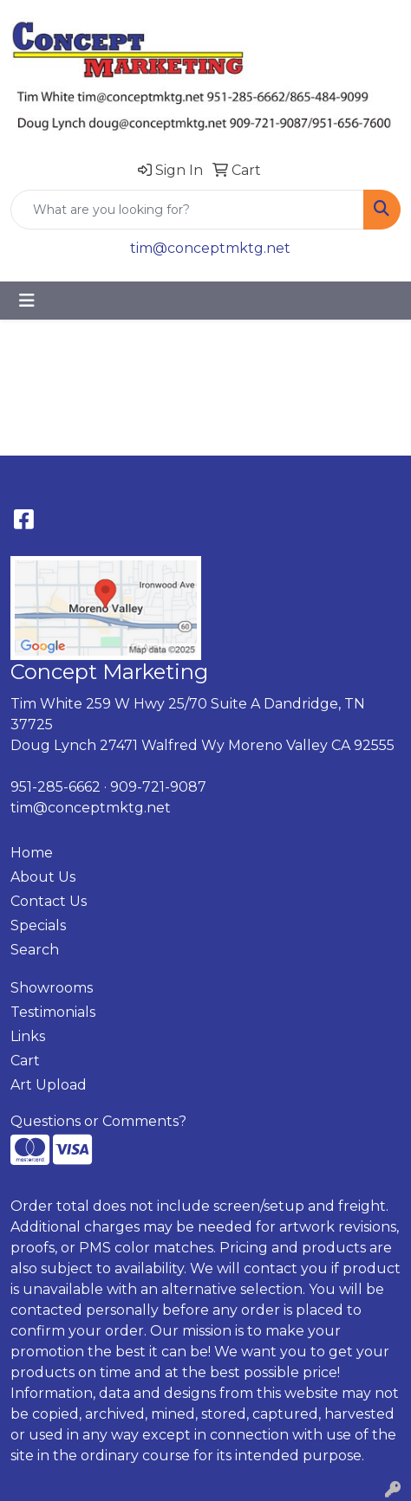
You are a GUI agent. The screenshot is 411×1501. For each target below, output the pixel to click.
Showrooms (51, 988)
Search (34, 949)
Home (31, 852)
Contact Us (48, 901)
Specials (38, 925)
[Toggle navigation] (27, 300)
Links (27, 1036)
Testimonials (52, 1012)
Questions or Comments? (98, 1121)
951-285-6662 (55, 787)
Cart (25, 1060)
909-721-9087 (158, 787)
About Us (42, 877)
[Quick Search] (187, 210)
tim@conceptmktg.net (210, 248)
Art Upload (48, 1085)
